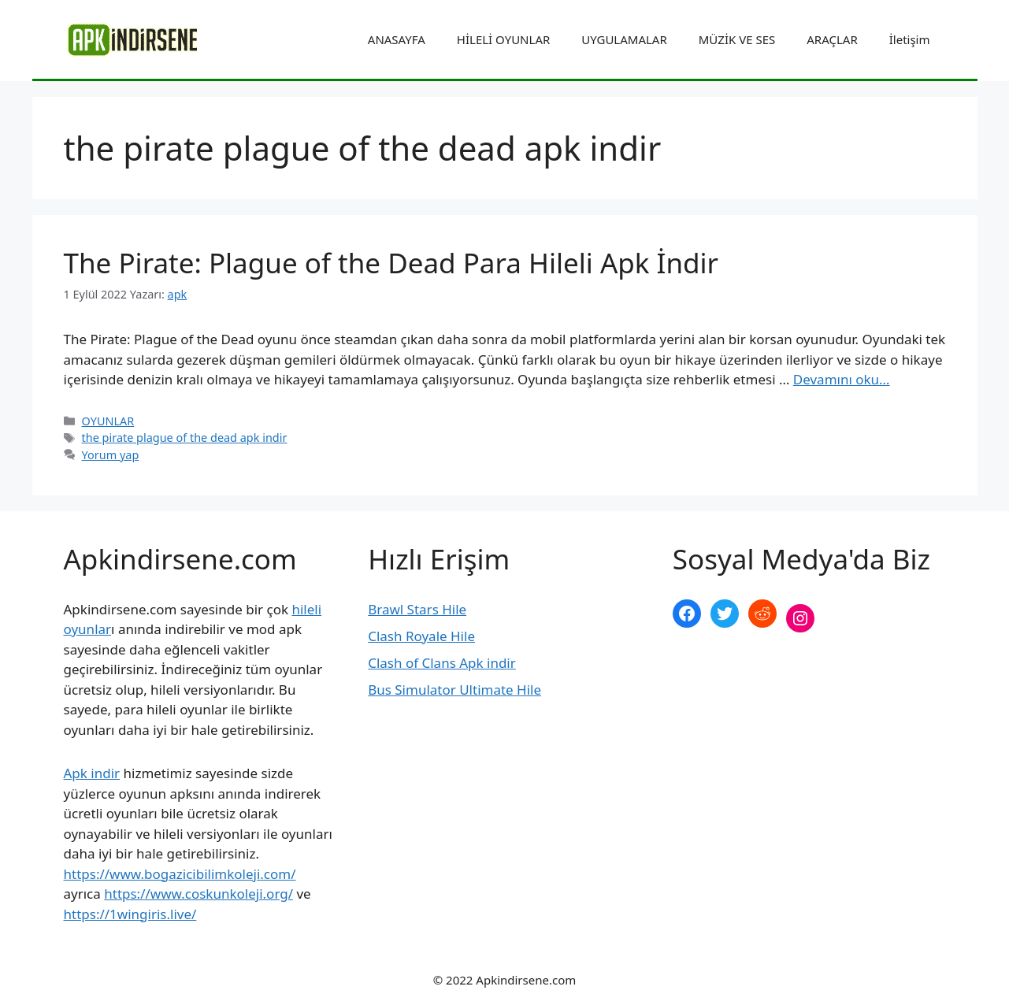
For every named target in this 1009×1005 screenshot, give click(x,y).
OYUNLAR (108, 420)
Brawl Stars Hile (417, 609)
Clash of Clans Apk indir (442, 663)
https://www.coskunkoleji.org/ (198, 893)
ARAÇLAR (832, 39)
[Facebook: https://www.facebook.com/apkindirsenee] (687, 613)
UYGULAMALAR (623, 39)
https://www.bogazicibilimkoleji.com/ (180, 874)
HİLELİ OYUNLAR (503, 39)
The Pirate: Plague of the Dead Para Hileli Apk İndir (391, 262)
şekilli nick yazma (727, 671)
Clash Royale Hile (421, 636)
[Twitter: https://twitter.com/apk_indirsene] (724, 613)
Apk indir (92, 773)
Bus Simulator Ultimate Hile (454, 690)
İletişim (909, 39)
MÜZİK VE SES (737, 39)
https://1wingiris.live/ (130, 914)
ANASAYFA (396, 39)
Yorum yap (110, 454)
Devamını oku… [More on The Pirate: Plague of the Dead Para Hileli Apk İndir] (841, 379)
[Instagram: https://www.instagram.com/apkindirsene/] (800, 618)
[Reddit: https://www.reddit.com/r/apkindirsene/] (762, 613)
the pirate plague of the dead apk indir (184, 437)
